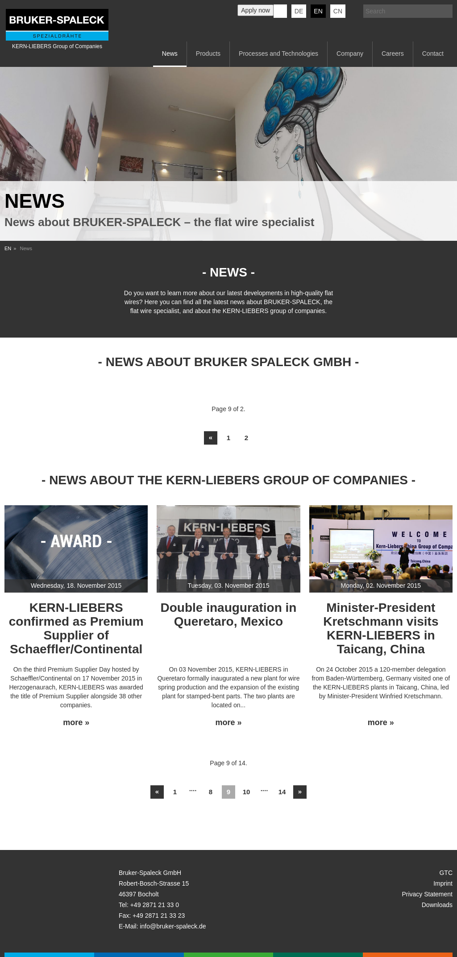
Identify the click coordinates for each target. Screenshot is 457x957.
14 (282, 792)
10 (246, 792)
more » (76, 722)
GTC (446, 872)
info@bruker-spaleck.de (173, 926)
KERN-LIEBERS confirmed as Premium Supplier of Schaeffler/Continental (76, 628)
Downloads (437, 904)
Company (350, 53)
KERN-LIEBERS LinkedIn (280, 11)
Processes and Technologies (278, 53)
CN (337, 11)
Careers (393, 53)
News (170, 53)
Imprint (443, 883)
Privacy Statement (427, 894)
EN (7, 248)
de (299, 11)
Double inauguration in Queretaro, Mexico (229, 614)
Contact (433, 53)
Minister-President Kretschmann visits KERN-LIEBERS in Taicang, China (380, 628)
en (318, 11)
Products (208, 53)
